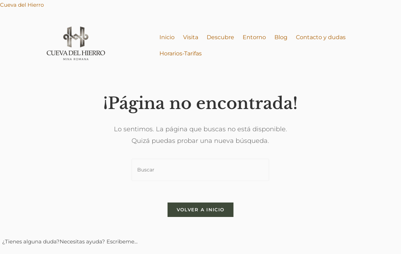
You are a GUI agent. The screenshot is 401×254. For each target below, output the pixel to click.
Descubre (220, 37)
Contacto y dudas (321, 37)
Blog (280, 37)
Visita (190, 37)
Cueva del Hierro (22, 4)
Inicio (167, 37)
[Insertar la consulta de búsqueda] (200, 170)
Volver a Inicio (201, 209)
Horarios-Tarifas (180, 53)
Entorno (254, 37)
